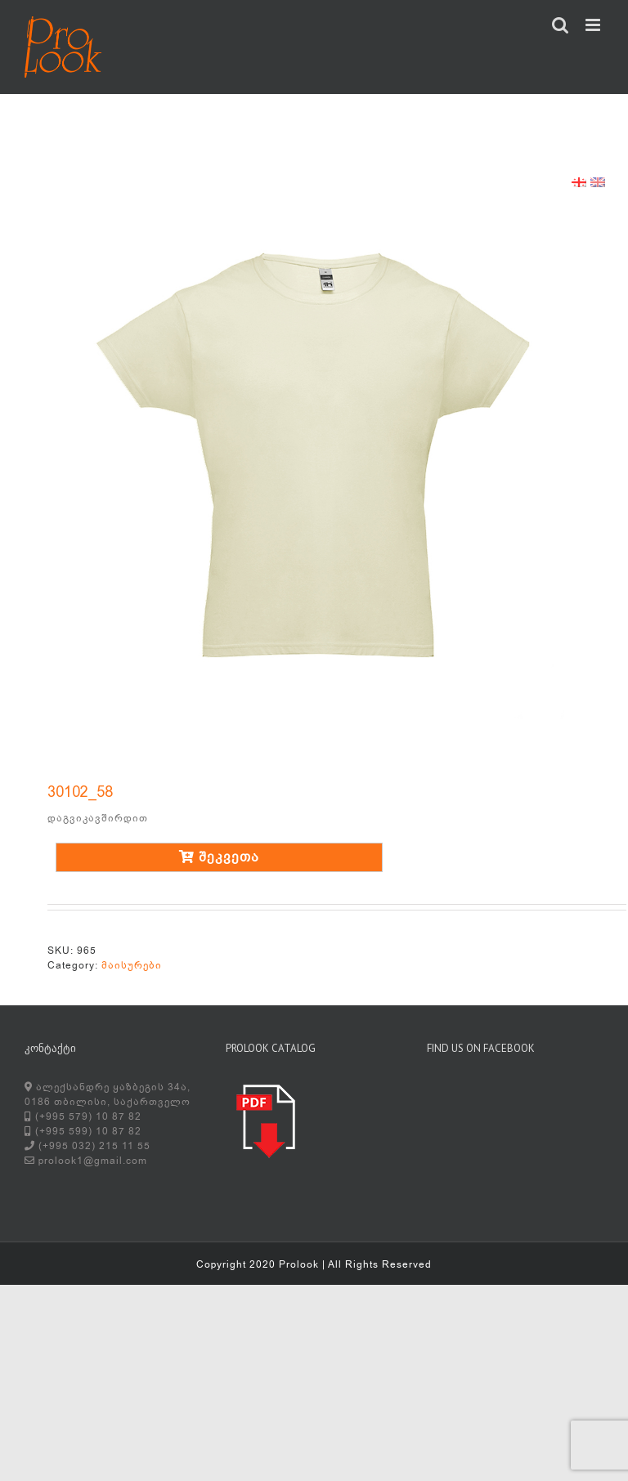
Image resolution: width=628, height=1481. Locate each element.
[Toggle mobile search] (560, 25)
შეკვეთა (219, 857)
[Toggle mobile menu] (594, 25)
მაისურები (131, 965)
